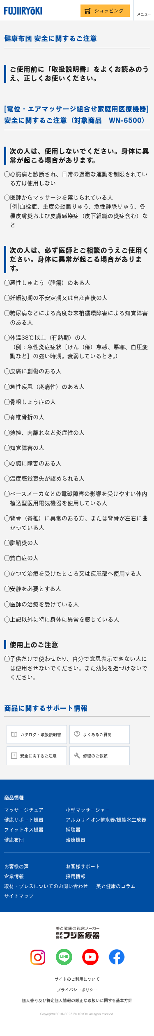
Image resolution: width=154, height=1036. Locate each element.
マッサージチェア (24, 809)
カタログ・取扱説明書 (40, 734)
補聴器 (73, 829)
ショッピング (109, 10)
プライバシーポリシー (77, 990)
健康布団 (14, 839)
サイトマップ (19, 895)
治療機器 (75, 839)
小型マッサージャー (88, 809)
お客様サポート (83, 866)
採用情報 (75, 876)
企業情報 (14, 876)
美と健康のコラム (116, 886)
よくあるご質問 (97, 734)
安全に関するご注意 (38, 756)
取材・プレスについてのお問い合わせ (46, 886)
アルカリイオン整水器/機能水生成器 (106, 819)
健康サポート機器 (24, 819)
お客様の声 (16, 866)
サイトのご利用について (77, 979)
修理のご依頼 (95, 756)
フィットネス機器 (24, 829)
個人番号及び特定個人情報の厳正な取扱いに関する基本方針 (77, 1000)
